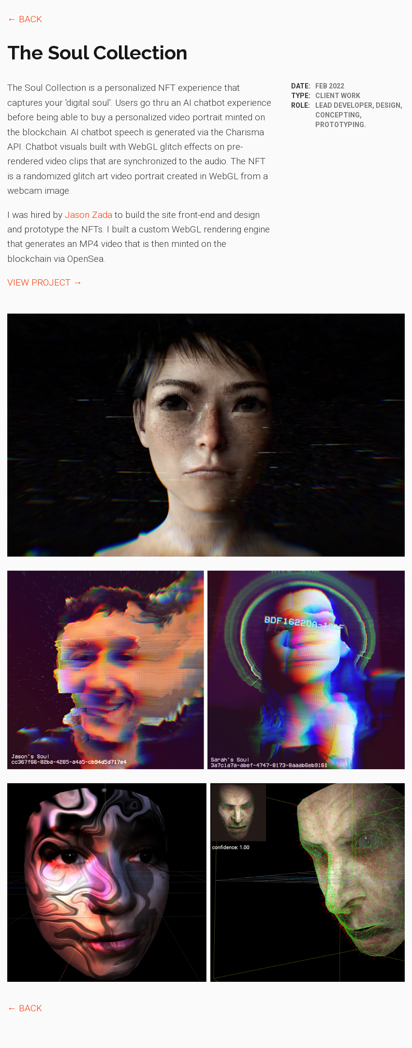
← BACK (24, 19)
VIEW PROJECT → (44, 282)
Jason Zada (88, 214)
